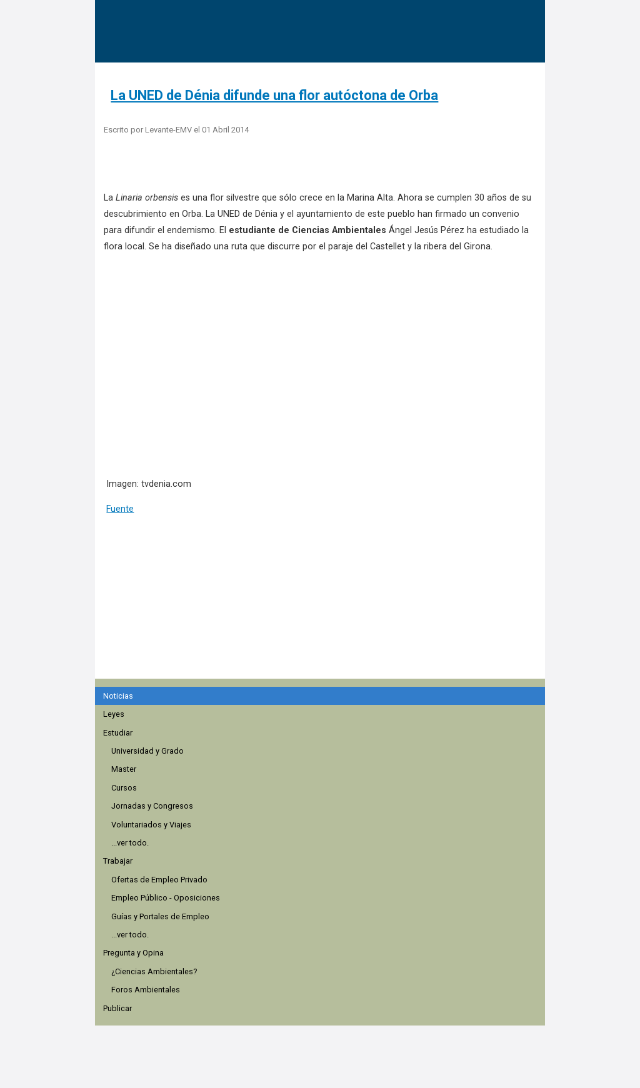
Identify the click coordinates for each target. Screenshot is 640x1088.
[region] (323, 603)
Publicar (117, 1008)
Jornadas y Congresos (152, 806)
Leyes (113, 714)
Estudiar (117, 732)
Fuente (120, 509)
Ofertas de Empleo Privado (159, 879)
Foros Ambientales (145, 989)
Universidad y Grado (147, 751)
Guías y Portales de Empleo (160, 916)
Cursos (124, 787)
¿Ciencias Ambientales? (154, 971)
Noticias (118, 696)
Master (123, 769)
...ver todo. (130, 842)
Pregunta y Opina (133, 952)
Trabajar (117, 861)
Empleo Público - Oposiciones (165, 897)
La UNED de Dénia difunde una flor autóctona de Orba (274, 95)
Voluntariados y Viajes (151, 824)
